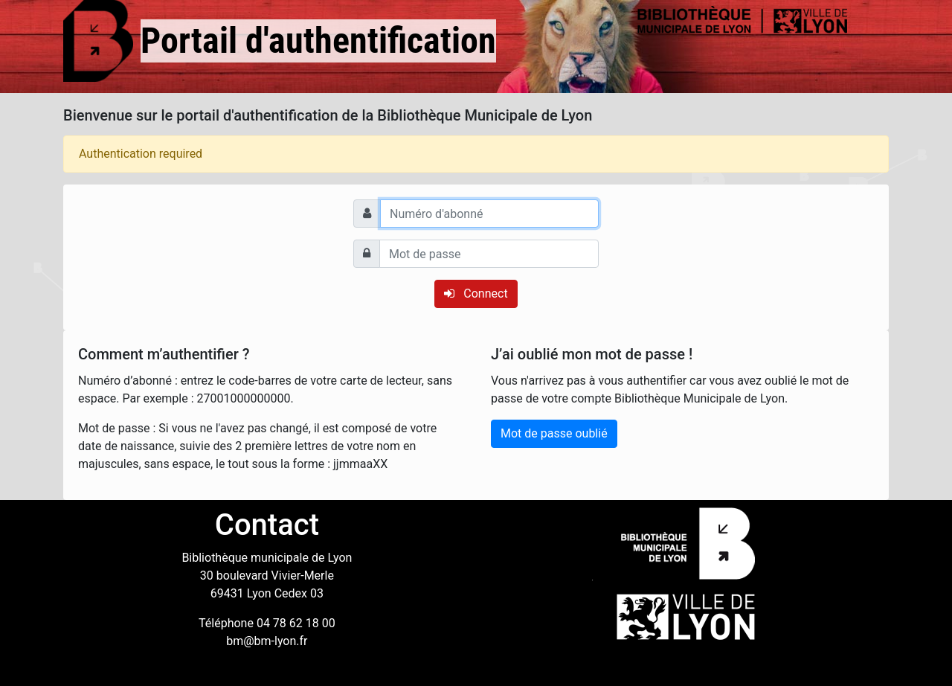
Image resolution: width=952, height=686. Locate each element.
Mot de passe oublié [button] (554, 433)
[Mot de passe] (489, 254)
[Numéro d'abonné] (489, 213)
